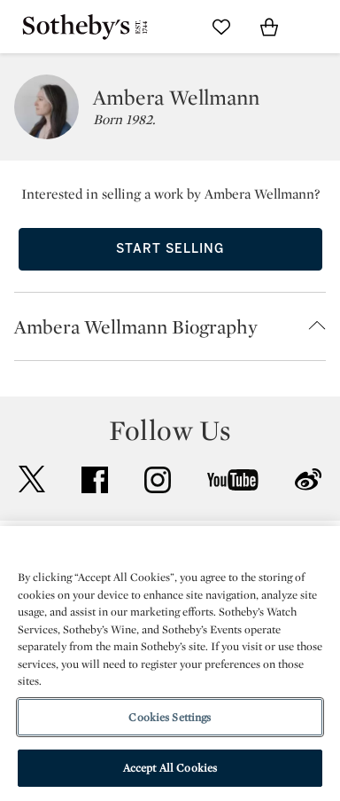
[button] (170, 326)
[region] (170, 663)
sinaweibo (308, 479)
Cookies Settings (169, 717)
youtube (233, 480)
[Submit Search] (173, 26)
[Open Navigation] (317, 26)
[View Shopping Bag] (269, 26)
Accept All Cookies (170, 767)
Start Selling (170, 248)
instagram (157, 480)
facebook (94, 480)
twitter (32, 479)
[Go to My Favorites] (221, 26)
